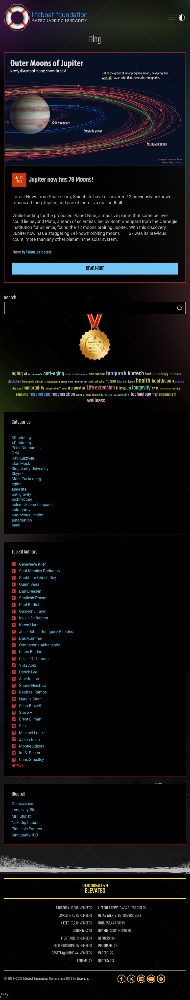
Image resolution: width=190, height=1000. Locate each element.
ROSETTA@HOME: (63, 953)
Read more (95, 268)
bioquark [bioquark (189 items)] (116, 373)
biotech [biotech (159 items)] (136, 373)
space (47, 252)
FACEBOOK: (63, 908)
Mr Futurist (21, 816)
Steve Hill (27, 712)
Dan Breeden (30, 591)
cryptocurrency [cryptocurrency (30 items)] (52, 382)
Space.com (60, 196)
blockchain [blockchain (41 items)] (14, 382)
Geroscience (22, 803)
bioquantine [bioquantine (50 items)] (97, 374)
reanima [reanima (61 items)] (22, 394)
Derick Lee (28, 672)
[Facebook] (121, 978)
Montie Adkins (31, 746)
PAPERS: (103, 953)
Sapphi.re (82, 979)
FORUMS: (82, 961)
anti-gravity (21, 494)
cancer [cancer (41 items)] (39, 382)
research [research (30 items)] (80, 395)
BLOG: (101, 923)
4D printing (21, 443)
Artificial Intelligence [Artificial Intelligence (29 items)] (76, 374)
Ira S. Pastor (29, 752)
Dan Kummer (30, 638)
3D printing (21, 437)
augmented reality (27, 515)
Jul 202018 (19, 180)
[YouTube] (151, 978)
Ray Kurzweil (23, 458)
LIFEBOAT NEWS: (108, 908)
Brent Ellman (30, 719)
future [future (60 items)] (111, 381)
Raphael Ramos (33, 692)
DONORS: (78, 931)
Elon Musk (21, 463)
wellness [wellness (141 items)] (96, 401)
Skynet (18, 473)
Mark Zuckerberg (26, 478)
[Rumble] (161, 978)
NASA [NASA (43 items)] (155, 389)
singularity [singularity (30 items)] (97, 395)
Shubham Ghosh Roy (37, 577)
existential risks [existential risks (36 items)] (84, 382)
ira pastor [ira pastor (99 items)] (76, 388)
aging (17, 484)
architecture (22, 499)
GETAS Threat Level (95, 889)
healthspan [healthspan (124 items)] (163, 381)
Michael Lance (32, 732)
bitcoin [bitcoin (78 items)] (175, 374)
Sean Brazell (30, 705)
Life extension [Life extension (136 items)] (101, 388)
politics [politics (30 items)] (176, 388)
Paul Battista (30, 604)
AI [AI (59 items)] (25, 374)
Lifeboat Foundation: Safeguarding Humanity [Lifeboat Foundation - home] (82, 17)
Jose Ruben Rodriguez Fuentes (46, 631)
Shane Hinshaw (33, 685)
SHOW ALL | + (19, 766)
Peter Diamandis (26, 447)
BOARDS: (103, 931)
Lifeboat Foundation (35, 979)
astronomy (21, 509)
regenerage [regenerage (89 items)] (39, 394)
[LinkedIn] (141, 978)
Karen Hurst (29, 625)
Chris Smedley (31, 759)
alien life (19, 489)
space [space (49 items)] (108, 394)
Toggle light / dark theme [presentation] (182, 17)
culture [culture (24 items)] (64, 382)
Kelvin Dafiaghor (33, 618)
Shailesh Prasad (33, 598)
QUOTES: (103, 961)
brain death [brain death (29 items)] (28, 382)
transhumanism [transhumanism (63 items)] (164, 394)
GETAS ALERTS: (107, 916)
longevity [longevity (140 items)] (141, 388)
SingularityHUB (25, 835)
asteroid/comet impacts (32, 504)
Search (180, 308)
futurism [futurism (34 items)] (121, 382)
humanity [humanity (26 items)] (179, 382)
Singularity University (30, 468)
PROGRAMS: (105, 946)
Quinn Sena (29, 584)
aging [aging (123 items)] (17, 374)
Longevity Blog (25, 809)
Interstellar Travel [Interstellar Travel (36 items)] (56, 389)
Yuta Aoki (27, 665)
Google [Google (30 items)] (131, 382)
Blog (95, 40)
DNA (16, 453)
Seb (22, 725)
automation (22, 520)
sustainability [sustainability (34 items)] (121, 395)
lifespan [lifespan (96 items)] (123, 388)
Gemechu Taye (32, 611)
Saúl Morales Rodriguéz (40, 571)
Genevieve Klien (33, 564)
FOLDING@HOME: (64, 946)
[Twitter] (131, 978)
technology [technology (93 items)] (141, 394)
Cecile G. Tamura (34, 658)
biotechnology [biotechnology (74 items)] (156, 374)
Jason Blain (29, 739)
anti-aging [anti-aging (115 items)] (53, 374)
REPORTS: (104, 938)
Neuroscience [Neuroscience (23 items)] (165, 389)
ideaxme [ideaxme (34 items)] (16, 389)
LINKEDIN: (65, 916)
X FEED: (65, 923)
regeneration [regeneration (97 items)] (63, 394)
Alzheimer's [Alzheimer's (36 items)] (35, 375)
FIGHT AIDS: (68, 938)
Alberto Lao (33, 252)
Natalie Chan (30, 699)
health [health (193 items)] (143, 381)
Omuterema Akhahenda (39, 645)
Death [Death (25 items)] (70, 382)
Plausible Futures (27, 829)
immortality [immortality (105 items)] (33, 388)
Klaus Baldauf (31, 651)
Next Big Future (25, 822)
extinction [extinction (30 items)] (100, 382)
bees (16, 525)
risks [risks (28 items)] (88, 394)
